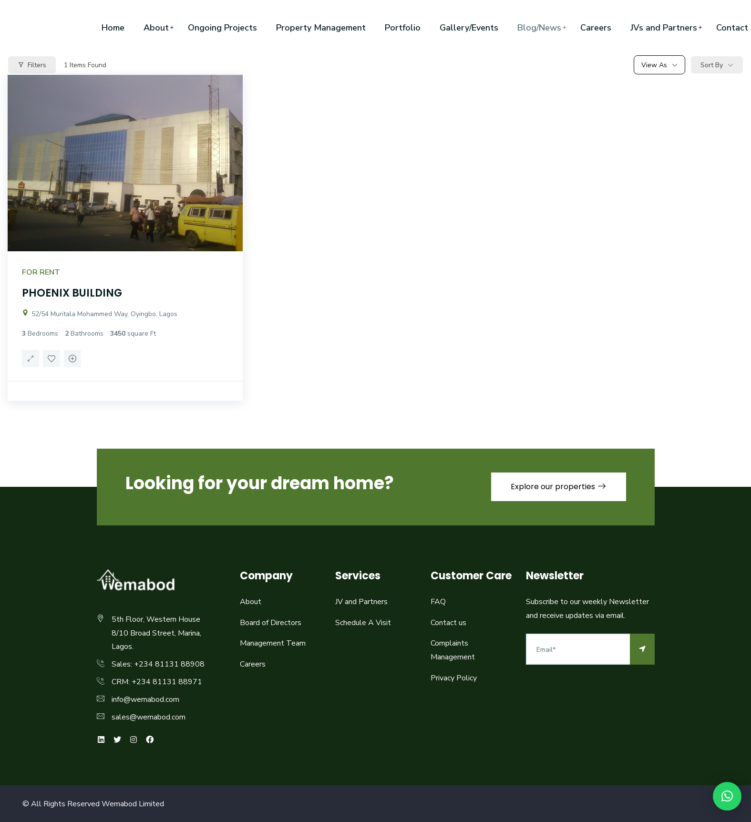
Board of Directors (270, 622)
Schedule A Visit (363, 622)
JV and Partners (361, 601)
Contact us (448, 622)
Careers (595, 27)
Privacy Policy (454, 678)
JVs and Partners (663, 27)
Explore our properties (559, 486)
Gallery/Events (469, 27)
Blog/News (539, 27)
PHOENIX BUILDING (72, 293)
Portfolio (403, 27)
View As (654, 65)
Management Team (273, 643)
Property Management (321, 27)
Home (113, 27)
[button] (727, 796)
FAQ (438, 601)
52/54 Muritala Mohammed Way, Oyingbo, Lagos (99, 314)
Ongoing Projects (222, 27)
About (156, 27)
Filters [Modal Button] (32, 65)
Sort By (711, 65)
